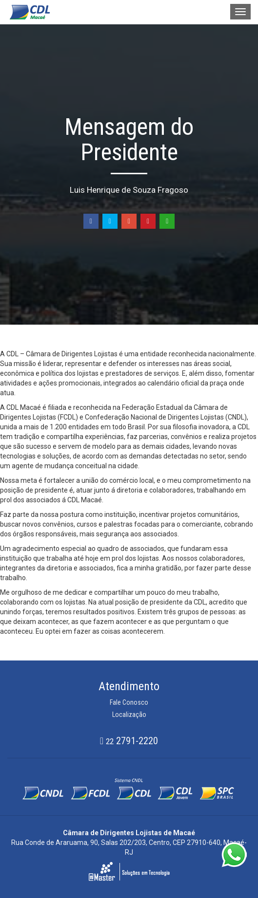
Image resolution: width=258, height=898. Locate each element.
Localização (129, 714)
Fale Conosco (129, 702)
